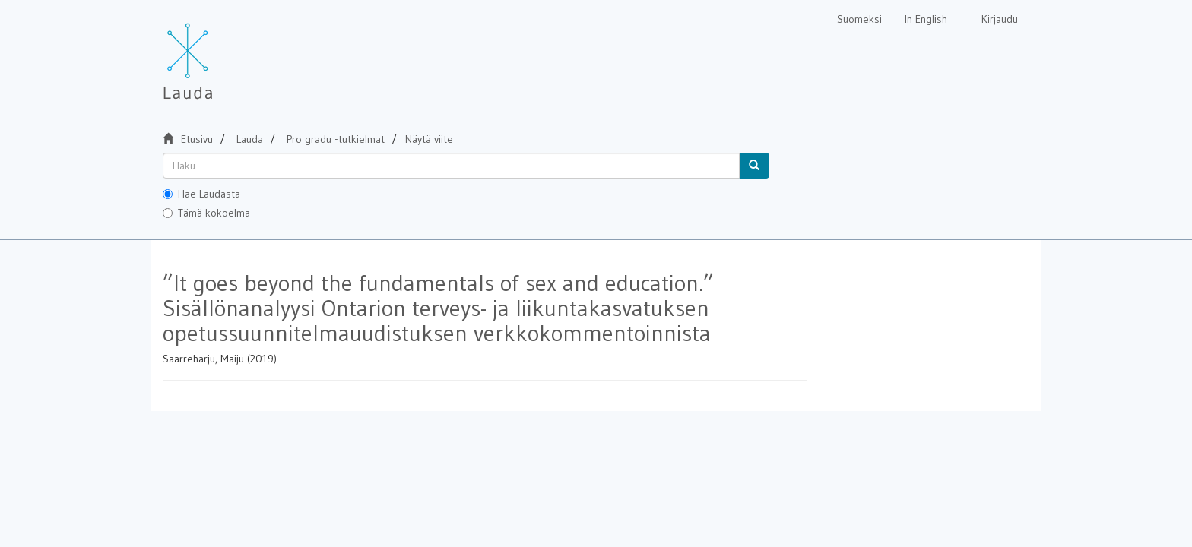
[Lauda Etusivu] (219, 53)
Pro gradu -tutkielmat (336, 139)
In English (926, 19)
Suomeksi (859, 19)
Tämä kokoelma (206, 213)
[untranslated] (451, 166)
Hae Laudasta (201, 194)
